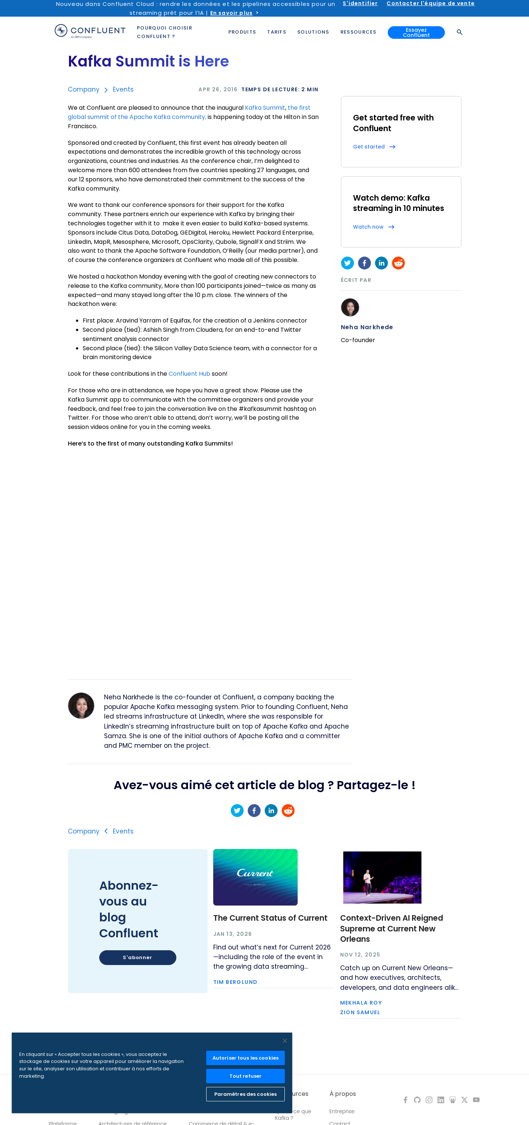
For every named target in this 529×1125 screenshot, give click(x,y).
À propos (342, 1094)
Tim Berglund (235, 982)
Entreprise (342, 1111)
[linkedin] (381, 263)
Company (84, 89)
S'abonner (137, 957)
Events (123, 89)
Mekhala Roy (361, 1003)
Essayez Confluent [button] (416, 32)
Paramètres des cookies (245, 1094)
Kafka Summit (265, 107)
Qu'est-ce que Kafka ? (293, 1115)
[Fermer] (285, 1041)
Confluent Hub (189, 373)
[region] (152, 1073)
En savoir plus (231, 13)
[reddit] (398, 263)
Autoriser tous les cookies (245, 1057)
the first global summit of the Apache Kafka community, (189, 112)
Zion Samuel (360, 1012)
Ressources (291, 1094)
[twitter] (347, 263)
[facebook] (364, 263)
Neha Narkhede (367, 327)
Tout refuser (245, 1076)
